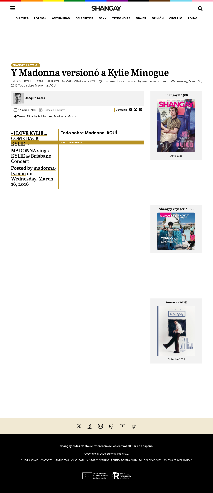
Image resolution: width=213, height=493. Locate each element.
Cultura (22, 18)
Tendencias (121, 18)
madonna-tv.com (33, 171)
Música (72, 116)
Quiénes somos (29, 460)
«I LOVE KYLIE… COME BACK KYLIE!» (29, 139)
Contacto (46, 460)
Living (192, 18)
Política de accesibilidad (178, 460)
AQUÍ (111, 132)
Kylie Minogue (43, 116)
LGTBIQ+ (40, 18)
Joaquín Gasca (35, 98)
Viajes (141, 18)
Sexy (102, 18)
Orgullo (175, 18)
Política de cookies (150, 460)
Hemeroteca (62, 460)
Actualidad (61, 18)
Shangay (19, 65)
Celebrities (84, 18)
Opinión (158, 18)
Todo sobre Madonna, (83, 132)
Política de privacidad (124, 460)
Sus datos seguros (97, 460)
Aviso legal (77, 460)
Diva (30, 116)
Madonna (60, 116)
